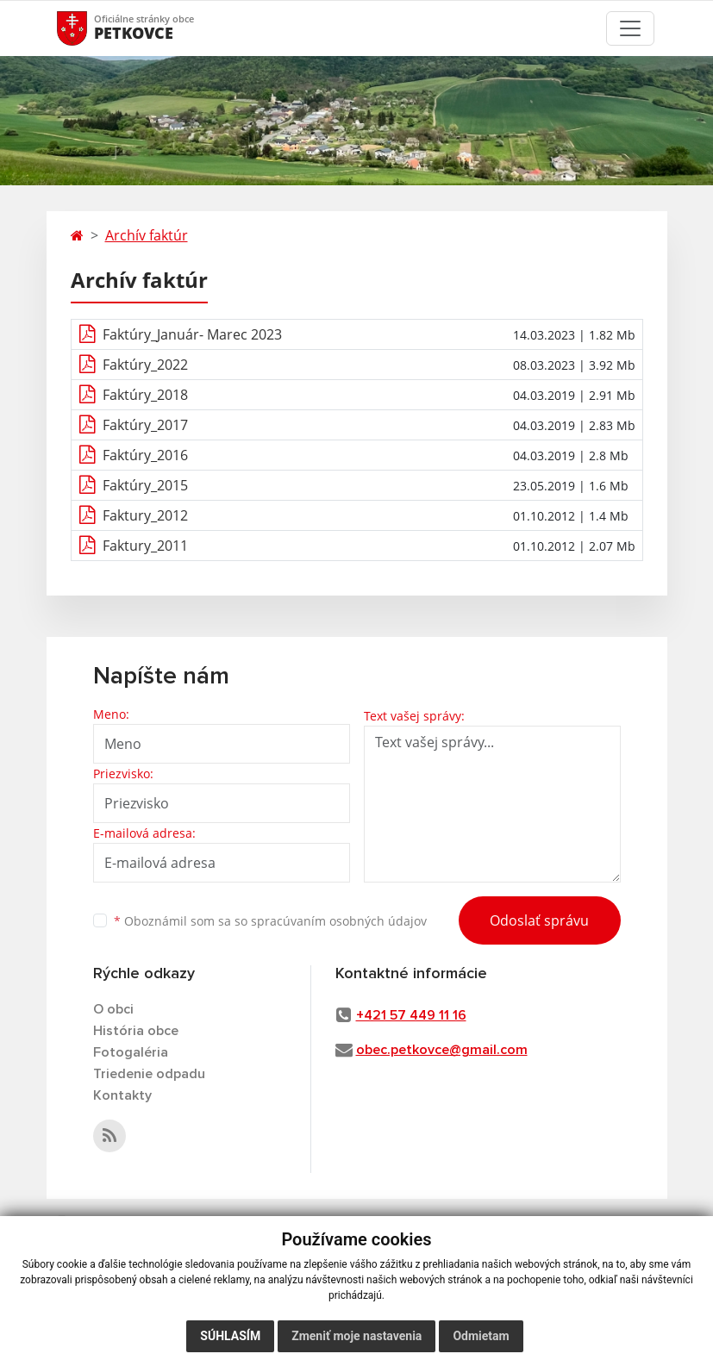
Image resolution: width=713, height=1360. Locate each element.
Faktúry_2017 (145, 424)
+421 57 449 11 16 (411, 1015)
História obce (135, 1031)
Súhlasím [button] (230, 1336)
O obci (113, 1009)
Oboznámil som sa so (270, 921)
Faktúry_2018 (145, 394)
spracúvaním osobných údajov (339, 921)
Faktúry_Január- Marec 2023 (192, 334)
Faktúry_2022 (145, 364)
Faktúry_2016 (145, 455)
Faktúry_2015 (145, 485)
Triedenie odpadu (149, 1074)
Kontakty (122, 1095)
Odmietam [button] (481, 1336)
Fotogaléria (130, 1052)
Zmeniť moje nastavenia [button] (356, 1336)
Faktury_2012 (145, 515)
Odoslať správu (539, 920)
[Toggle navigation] (630, 28)
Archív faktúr (146, 235)
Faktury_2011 (145, 545)
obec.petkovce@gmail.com (442, 1050)
